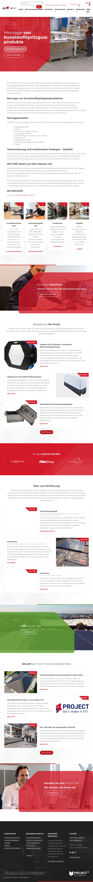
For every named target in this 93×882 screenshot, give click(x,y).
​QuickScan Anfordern (56, 861)
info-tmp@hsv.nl (76, 840)
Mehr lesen (44, 366)
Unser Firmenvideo (14, 55)
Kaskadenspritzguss (33, 848)
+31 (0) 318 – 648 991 (77, 837)
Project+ (70, 10)
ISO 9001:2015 (22, 195)
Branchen (80, 10)
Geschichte (11, 562)
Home (21, 9)
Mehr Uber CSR (29, 632)
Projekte (49, 9)
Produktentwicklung (13, 251)
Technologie (59, 10)
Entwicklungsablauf (35, 251)
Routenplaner (75, 857)
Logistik (79, 249)
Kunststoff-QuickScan (12, 848)
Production (57, 246)
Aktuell (48, 5)
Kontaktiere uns (53, 793)
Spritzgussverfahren (34, 10)
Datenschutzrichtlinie (25, 874)
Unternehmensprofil (47, 531)
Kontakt (62, 5)
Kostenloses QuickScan (15, 49)
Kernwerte (44, 589)
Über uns (88, 11)
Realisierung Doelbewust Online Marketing (17, 877)
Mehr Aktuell (46, 432)
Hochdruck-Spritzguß (34, 840)
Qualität (7, 843)
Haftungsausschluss (38, 874)
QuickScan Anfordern (48, 294)
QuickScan (55, 5)
